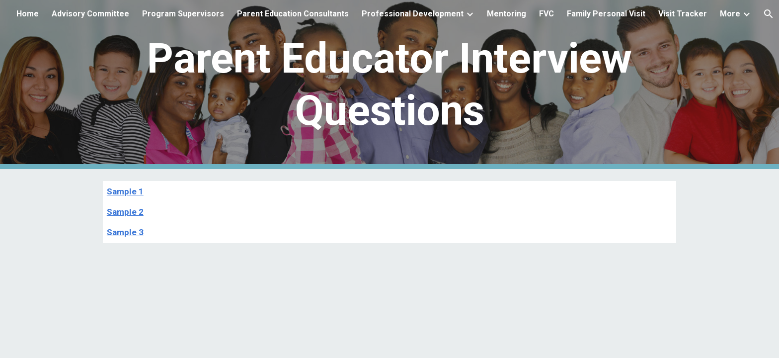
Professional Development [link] (413, 13)
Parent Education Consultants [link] (293, 13)
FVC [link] (546, 13)
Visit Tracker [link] (682, 13)
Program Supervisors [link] (183, 13)
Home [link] (27, 13)
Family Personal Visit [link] (606, 13)
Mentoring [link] (506, 13)
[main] (389, 84)
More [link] (730, 13)
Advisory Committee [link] (90, 13)
